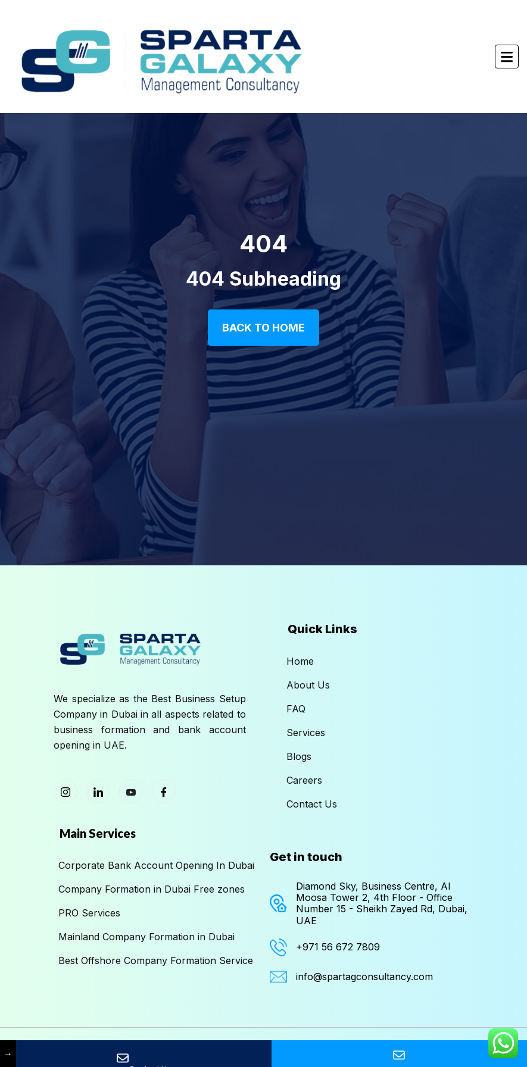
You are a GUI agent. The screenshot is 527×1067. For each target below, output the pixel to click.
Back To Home (263, 327)
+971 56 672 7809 (338, 947)
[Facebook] (164, 791)
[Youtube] (131, 791)
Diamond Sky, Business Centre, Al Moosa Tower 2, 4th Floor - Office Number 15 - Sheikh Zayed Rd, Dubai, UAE (381, 903)
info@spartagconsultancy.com (364, 976)
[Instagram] (65, 791)
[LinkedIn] (98, 791)
